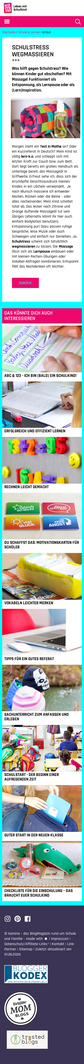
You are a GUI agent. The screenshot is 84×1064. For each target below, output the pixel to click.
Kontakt (58, 943)
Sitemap (25, 949)
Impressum (60, 938)
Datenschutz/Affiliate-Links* (26, 943)
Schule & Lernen (29, 32)
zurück (25, 282)
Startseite (8, 32)
